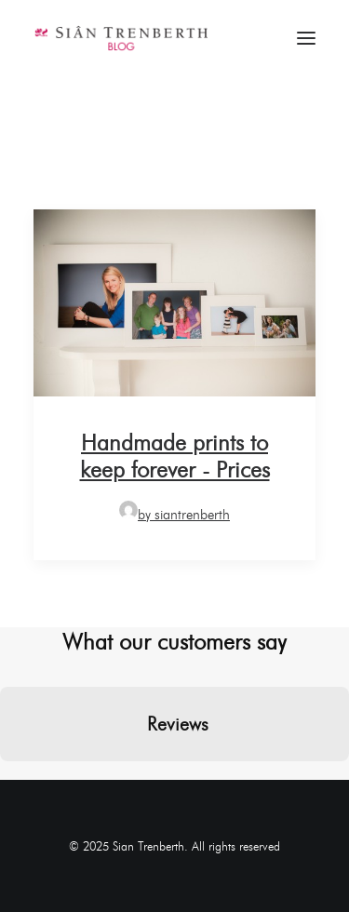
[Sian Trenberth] (121, 38)
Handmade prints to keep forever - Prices (175, 456)
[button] (15, 780)
